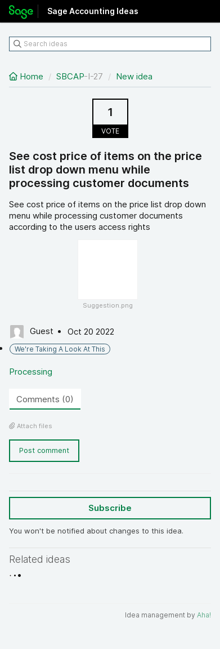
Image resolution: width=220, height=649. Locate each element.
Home (27, 76)
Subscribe (110, 508)
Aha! (204, 615)
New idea (134, 76)
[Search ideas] (110, 44)
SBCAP (70, 76)
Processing (30, 371)
